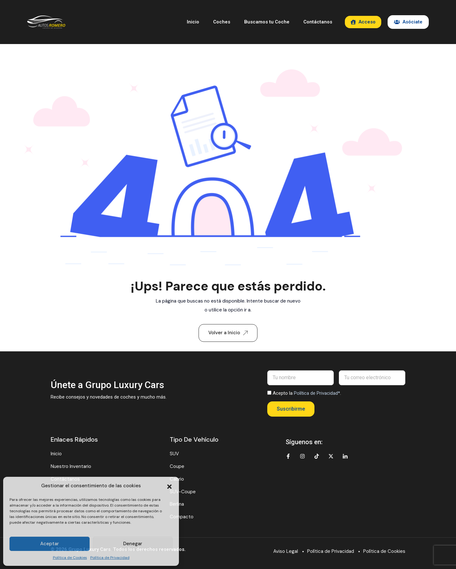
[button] (169, 486)
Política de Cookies (70, 557)
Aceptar (49, 543)
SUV (174, 454)
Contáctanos (317, 22)
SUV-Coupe (183, 492)
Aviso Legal (285, 551)
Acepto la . (307, 393)
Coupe (177, 466)
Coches (221, 22)
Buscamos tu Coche (266, 22)
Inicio (193, 22)
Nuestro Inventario (71, 466)
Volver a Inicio (228, 332)
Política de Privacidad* (317, 393)
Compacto (181, 517)
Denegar (132, 543)
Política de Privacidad (110, 557)
